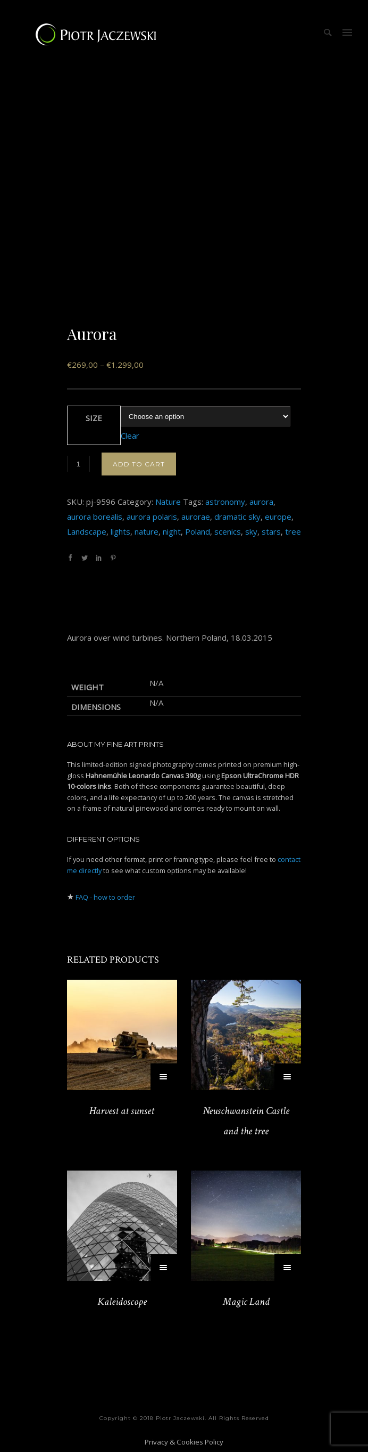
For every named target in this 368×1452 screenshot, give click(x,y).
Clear (130, 435)
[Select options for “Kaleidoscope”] (163, 1267)
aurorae (195, 516)
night (172, 531)
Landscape (86, 531)
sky (251, 531)
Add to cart (139, 464)
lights (120, 531)
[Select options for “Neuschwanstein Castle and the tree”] (287, 1076)
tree (293, 531)
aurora (261, 501)
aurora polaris (152, 516)
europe (278, 516)
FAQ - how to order (105, 897)
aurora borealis (94, 516)
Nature (168, 501)
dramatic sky (237, 516)
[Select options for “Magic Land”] (287, 1267)
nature (146, 531)
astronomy (225, 501)
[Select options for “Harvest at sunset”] (163, 1076)
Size (94, 418)
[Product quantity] (78, 464)
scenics (227, 531)
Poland (197, 531)
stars (271, 531)
